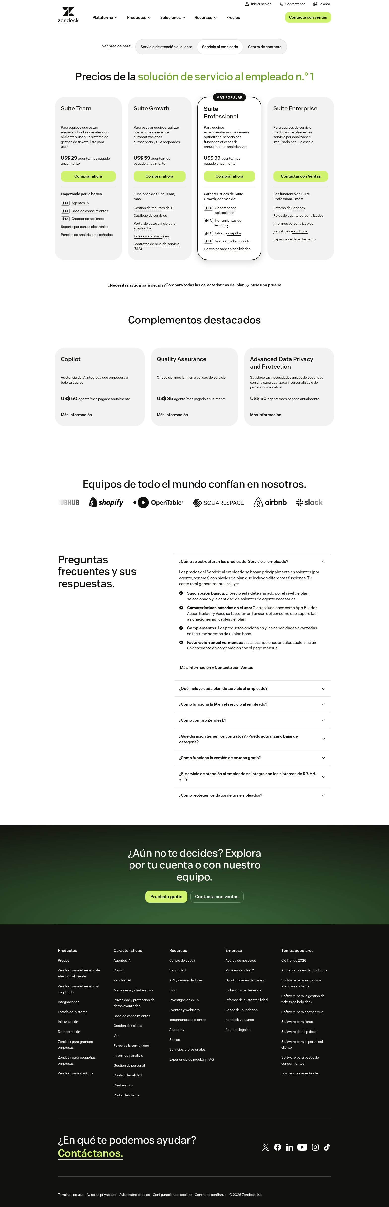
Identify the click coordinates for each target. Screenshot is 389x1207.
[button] (248, 562)
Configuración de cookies (172, 1195)
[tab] (166, 46)
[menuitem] (321, 4)
